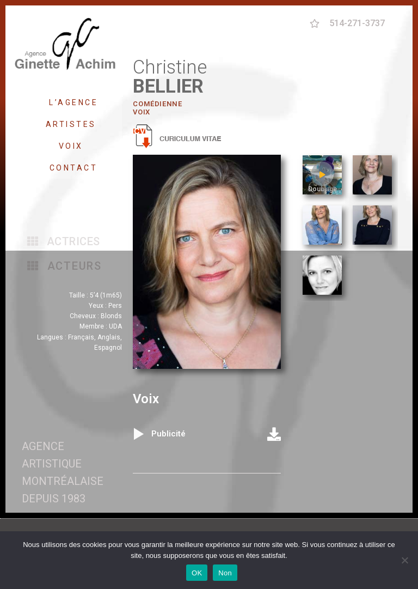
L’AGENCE (73, 102)
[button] (63, 241)
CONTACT (74, 167)
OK (197, 573)
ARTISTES (74, 124)
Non (225, 573)
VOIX (74, 146)
